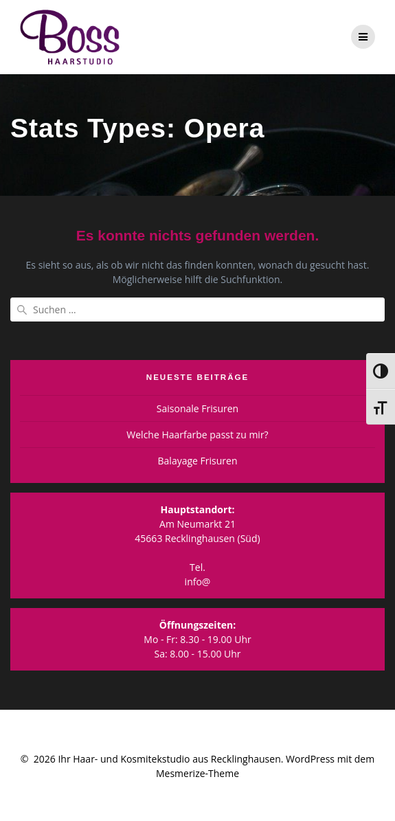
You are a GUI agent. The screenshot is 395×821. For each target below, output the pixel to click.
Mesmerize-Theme (197, 773)
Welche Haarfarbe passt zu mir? (197, 434)
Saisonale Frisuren (197, 408)
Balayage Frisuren (198, 460)
